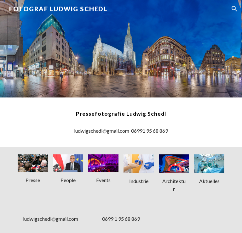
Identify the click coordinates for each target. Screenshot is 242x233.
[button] (234, 8)
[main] (121, 114)
